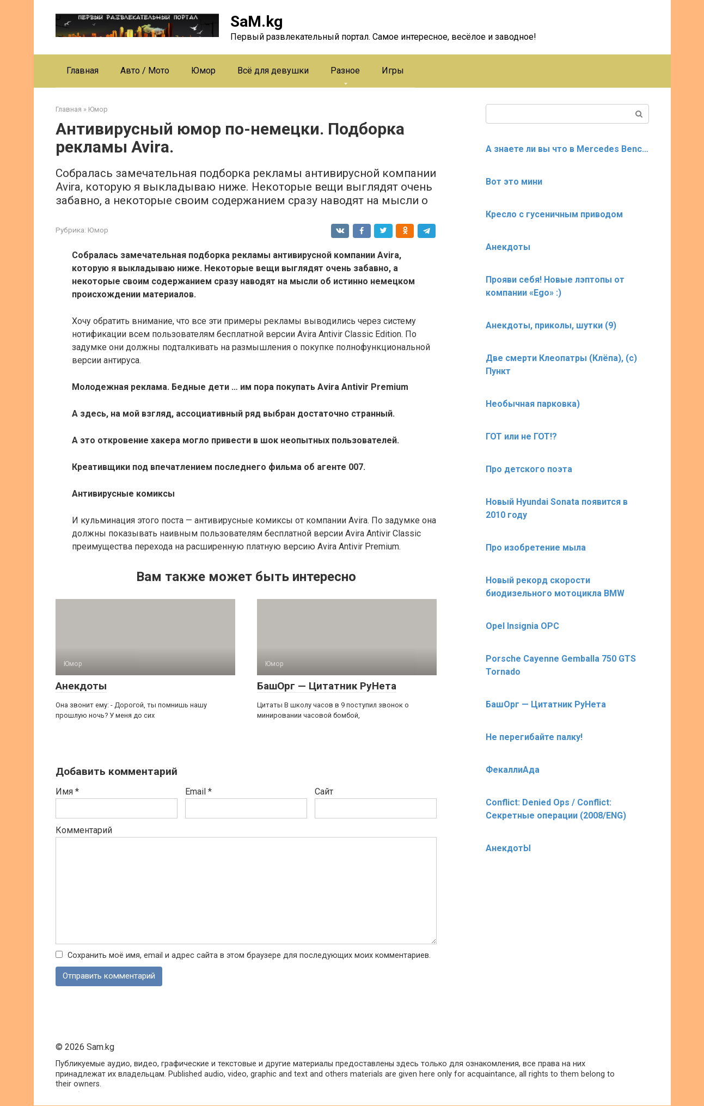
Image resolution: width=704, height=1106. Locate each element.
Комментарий (84, 830)
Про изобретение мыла (536, 547)
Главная (82, 70)
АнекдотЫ (508, 848)
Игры (393, 70)
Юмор (203, 70)
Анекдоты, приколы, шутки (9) (551, 325)
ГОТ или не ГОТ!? (521, 436)
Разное (345, 70)
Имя (67, 791)
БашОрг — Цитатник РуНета (326, 686)
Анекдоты (81, 686)
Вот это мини (514, 181)
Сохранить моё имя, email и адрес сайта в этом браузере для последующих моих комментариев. (249, 955)
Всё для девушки (273, 70)
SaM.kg (256, 21)
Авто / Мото (144, 70)
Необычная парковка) (533, 404)
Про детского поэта (529, 469)
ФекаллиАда (513, 770)
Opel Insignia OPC (522, 626)
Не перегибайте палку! (534, 737)
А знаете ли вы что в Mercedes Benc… (567, 149)
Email (198, 791)
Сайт (324, 791)
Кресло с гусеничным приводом (554, 214)
